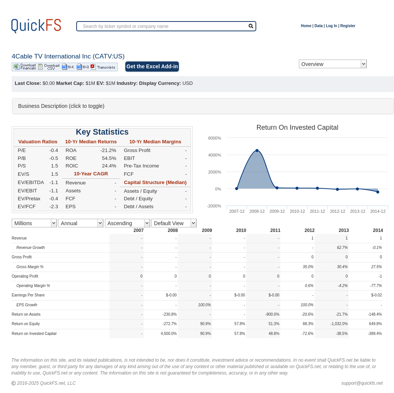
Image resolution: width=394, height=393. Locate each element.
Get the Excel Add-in (152, 66)
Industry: (127, 83)
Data (318, 26)
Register (348, 26)
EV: (101, 83)
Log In (331, 26)
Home (306, 26)
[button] (203, 106)
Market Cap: (70, 83)
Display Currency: (160, 83)
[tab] (203, 106)
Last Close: (28, 83)
